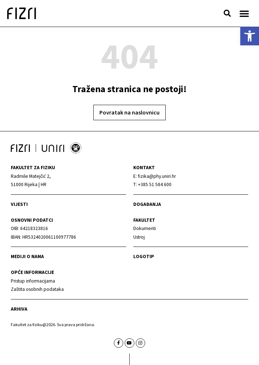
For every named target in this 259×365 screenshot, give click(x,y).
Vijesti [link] (19, 204)
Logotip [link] (143, 256)
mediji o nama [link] (27, 256)
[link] (249, 36)
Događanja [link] (147, 204)
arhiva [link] (19, 309)
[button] (227, 13)
